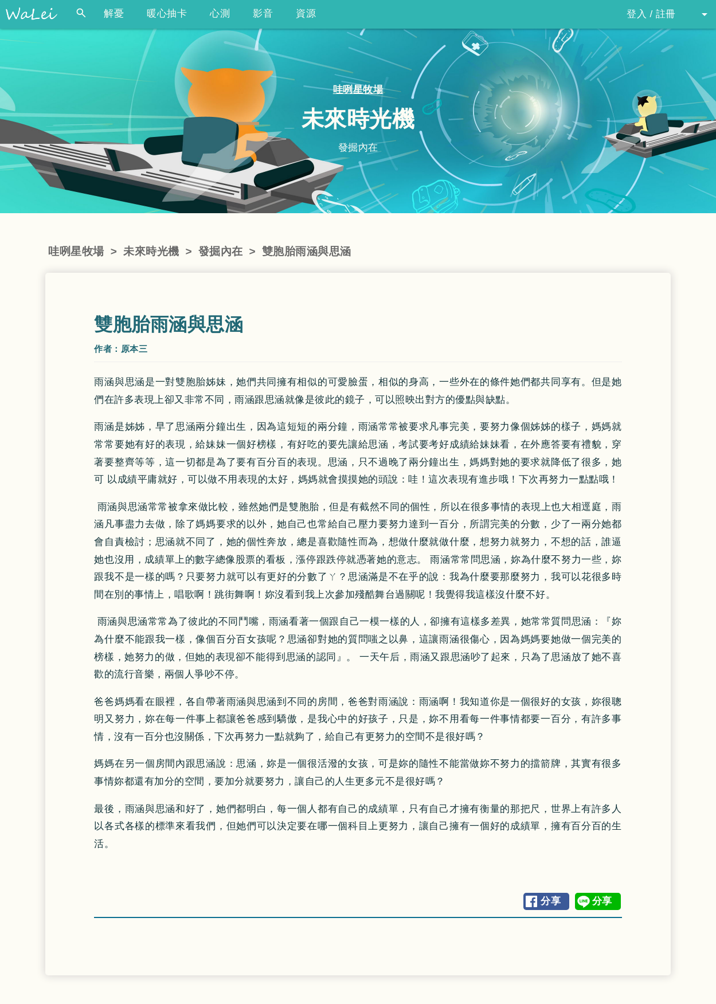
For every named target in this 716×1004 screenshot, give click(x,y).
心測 (220, 13)
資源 (306, 13)
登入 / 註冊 (651, 14)
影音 (263, 13)
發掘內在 (220, 251)
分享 (551, 901)
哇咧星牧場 (358, 89)
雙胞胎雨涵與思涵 (306, 251)
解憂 (114, 13)
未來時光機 (151, 251)
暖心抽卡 (167, 13)
